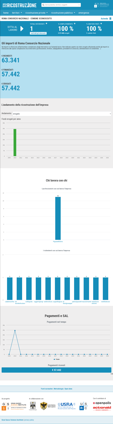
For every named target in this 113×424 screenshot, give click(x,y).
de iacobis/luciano (20, 302)
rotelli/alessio (105, 302)
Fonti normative (47, 389)
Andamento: (7, 113)
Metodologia (58, 389)
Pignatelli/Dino (58, 241)
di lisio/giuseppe (67, 302)
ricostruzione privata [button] (35, 12)
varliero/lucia (48, 302)
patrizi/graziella (77, 302)
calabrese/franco (10, 302)
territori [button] (16, 12)
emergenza (84, 12)
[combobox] (59, 5)
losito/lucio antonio (95, 302)
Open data (68, 389)
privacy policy (29, 420)
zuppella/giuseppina (59, 302)
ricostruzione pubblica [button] (62, 12)
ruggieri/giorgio (39, 302)
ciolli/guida (28, 302)
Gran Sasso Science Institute (12, 420)
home (6, 12)
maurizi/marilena (87, 302)
